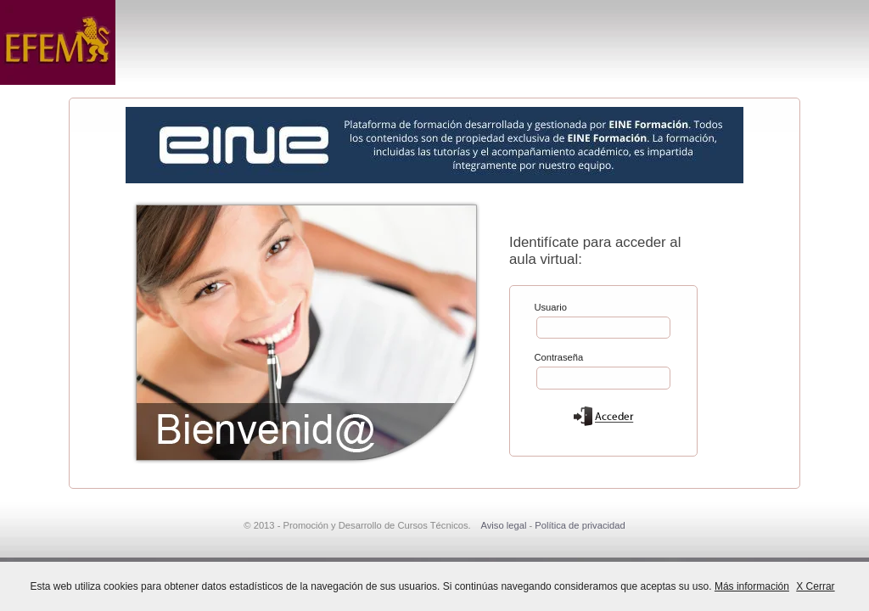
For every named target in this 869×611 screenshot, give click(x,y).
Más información (752, 586)
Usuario (550, 306)
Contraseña (558, 356)
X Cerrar (815, 586)
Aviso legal (503, 525)
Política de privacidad (580, 525)
